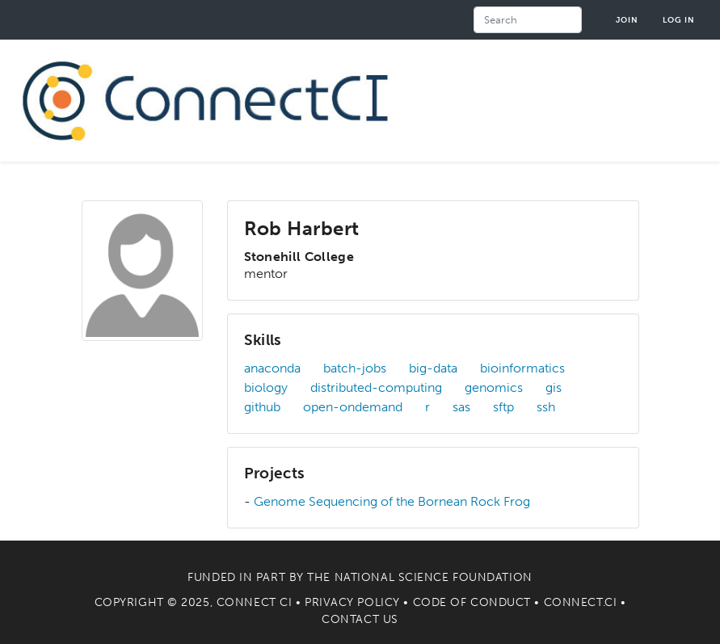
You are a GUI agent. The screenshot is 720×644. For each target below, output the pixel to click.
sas (461, 407)
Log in (679, 19)
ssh (546, 407)
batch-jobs (354, 368)
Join (627, 19)
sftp (503, 407)
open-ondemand (352, 407)
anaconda (272, 368)
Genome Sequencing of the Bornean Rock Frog (392, 501)
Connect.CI (580, 602)
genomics (494, 387)
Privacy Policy (352, 602)
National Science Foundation (434, 577)
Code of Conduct (472, 602)
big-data (433, 368)
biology (266, 387)
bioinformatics (522, 368)
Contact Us (360, 619)
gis (553, 387)
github (262, 407)
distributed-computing (376, 387)
